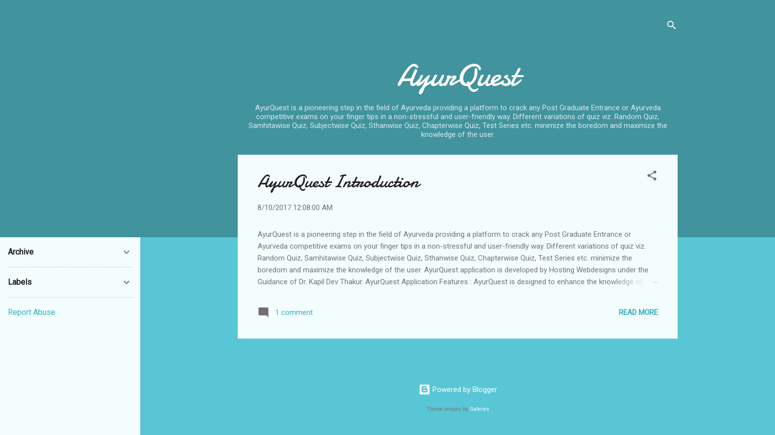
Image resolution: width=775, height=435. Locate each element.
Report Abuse (31, 312)
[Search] (672, 27)
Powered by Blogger (458, 389)
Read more (638, 312)
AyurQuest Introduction (338, 182)
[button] (652, 177)
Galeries (479, 409)
